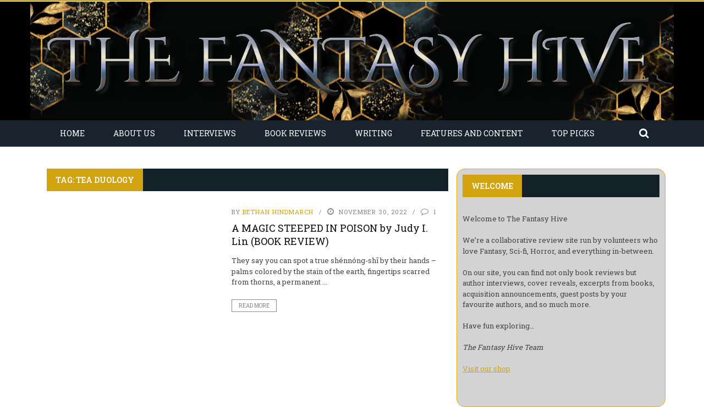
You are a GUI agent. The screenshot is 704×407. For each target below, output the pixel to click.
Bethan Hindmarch (278, 212)
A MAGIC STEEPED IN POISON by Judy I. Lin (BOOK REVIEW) (330, 234)
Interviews (210, 133)
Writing (373, 133)
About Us (134, 133)
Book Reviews (295, 133)
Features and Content (472, 133)
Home (72, 133)
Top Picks (573, 133)
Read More (254, 305)
